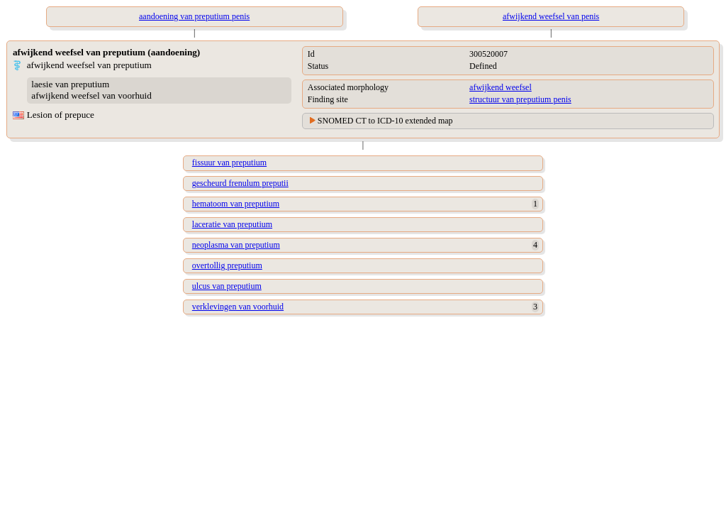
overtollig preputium (227, 265)
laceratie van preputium (232, 224)
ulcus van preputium (227, 286)
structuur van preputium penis (520, 99)
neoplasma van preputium (236, 245)
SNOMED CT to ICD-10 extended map (385, 121)
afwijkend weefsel (500, 87)
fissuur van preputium (229, 162)
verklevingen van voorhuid (238, 307)
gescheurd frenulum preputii (240, 183)
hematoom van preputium (235, 204)
